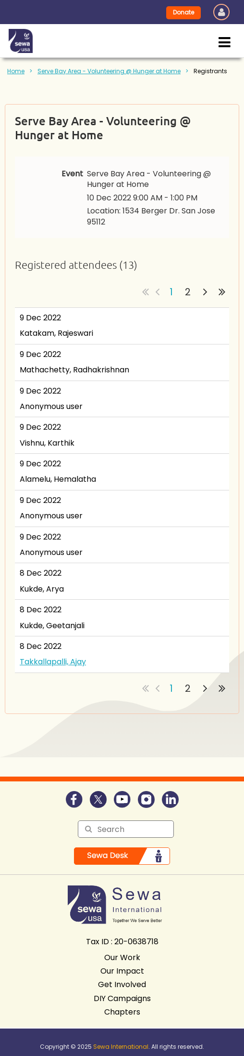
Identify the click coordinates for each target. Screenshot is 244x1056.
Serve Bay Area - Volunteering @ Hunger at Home (109, 71)
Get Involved (122, 984)
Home (15, 71)
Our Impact (122, 971)
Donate (183, 12)
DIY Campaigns (122, 998)
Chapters (122, 1011)
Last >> (222, 292)
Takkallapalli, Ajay (53, 661)
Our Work (122, 957)
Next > (205, 292)
